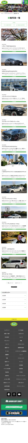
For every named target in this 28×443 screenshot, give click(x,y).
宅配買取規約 (7, 406)
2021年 (4, 320)
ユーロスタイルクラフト (20, 25)
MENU (26, 2)
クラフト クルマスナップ (8, 13)
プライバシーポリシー (21, 403)
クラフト (14, 22)
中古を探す (7, 354)
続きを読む (14, 52)
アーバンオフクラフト (7, 25)
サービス (7, 368)
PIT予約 (21, 389)
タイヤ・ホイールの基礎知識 (21, 368)
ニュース (21, 354)
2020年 (4, 324)
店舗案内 (22, 2)
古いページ (17, 297)
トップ (2, 13)
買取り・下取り (7, 350)
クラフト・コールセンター (21, 392)
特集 (21, 357)
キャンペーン (6, 357)
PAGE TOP (14, 336)
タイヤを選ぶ (21, 347)
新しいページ (10, 297)
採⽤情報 (21, 382)
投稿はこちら (14, 302)
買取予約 (7, 392)
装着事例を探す (11, 3)
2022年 (4, 316)
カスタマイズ (21, 350)
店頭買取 (21, 385)
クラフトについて (21, 361)
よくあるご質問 (7, 396)
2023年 (4, 312)
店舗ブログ (7, 364)
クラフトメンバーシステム (21, 396)
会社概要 (7, 382)
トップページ (6, 347)
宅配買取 (7, 389)
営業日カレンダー (7, 399)
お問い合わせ (21, 399)
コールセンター (18, 3)
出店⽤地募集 (7, 403)
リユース (7, 361)
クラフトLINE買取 (7, 385)
